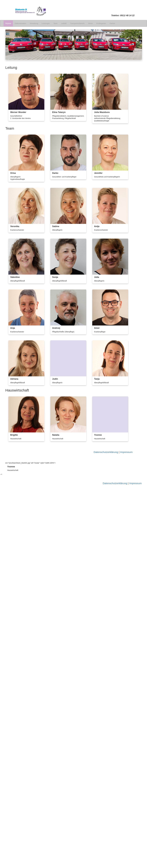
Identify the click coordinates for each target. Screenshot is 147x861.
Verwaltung (34, 23)
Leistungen (46, 23)
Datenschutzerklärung (106, 452)
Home (8, 23)
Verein (90, 23)
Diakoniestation (20, 23)
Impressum (126, 452)
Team (55, 23)
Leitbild (63, 23)
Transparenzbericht (77, 23)
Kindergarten (101, 23)
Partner (112, 23)
